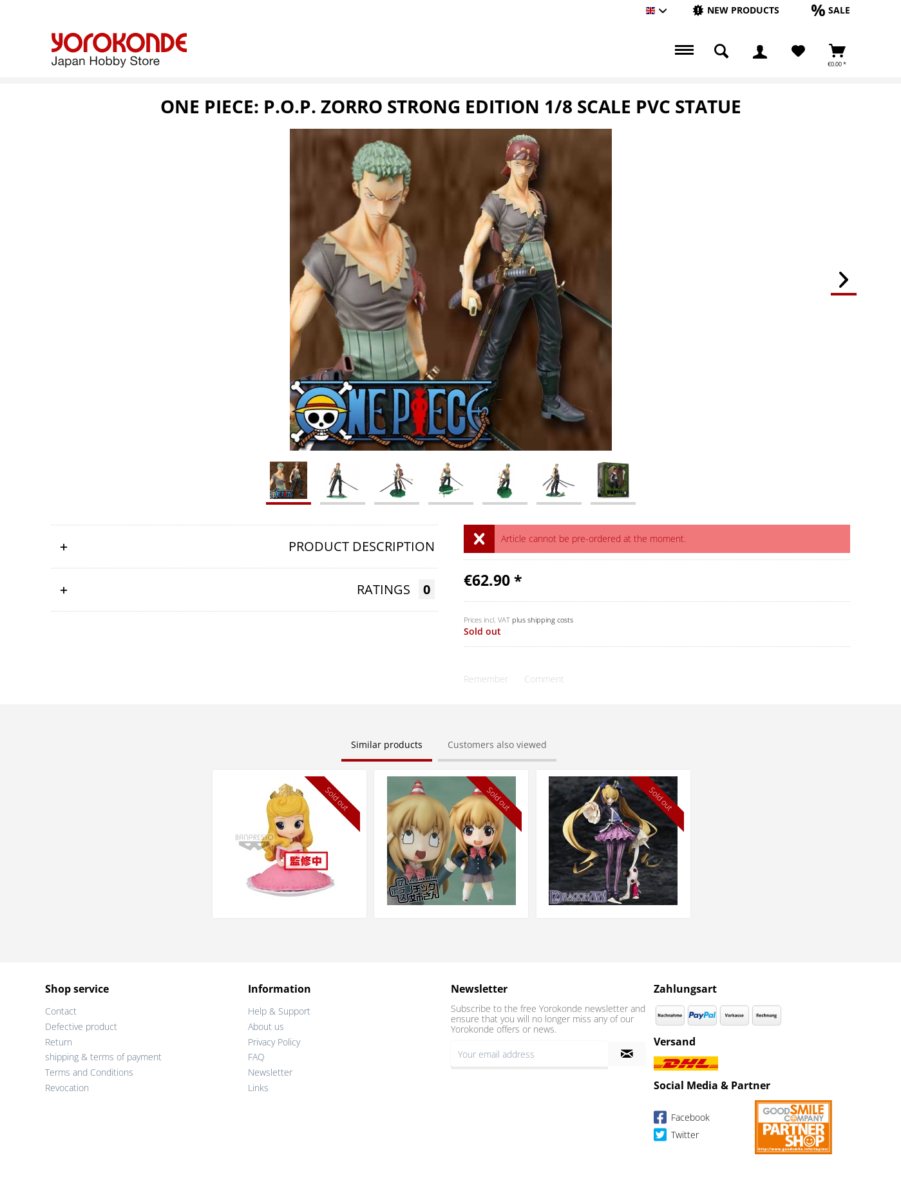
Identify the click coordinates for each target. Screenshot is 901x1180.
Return (58, 1042)
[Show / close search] (721, 51)
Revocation (67, 1088)
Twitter (676, 1136)
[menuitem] (735, 11)
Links (258, 1088)
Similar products (386, 744)
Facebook (682, 1119)
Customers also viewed (497, 744)
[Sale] (831, 10)
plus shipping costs (542, 619)
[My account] (760, 51)
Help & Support (279, 1011)
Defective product (81, 1026)
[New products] (736, 10)
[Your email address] (529, 1054)
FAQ (256, 1057)
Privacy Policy (274, 1042)
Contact (61, 1011)
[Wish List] (798, 51)
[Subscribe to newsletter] (627, 1054)
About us (266, 1026)
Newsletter (270, 1072)
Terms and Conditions (89, 1072)
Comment (544, 679)
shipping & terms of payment (103, 1057)
